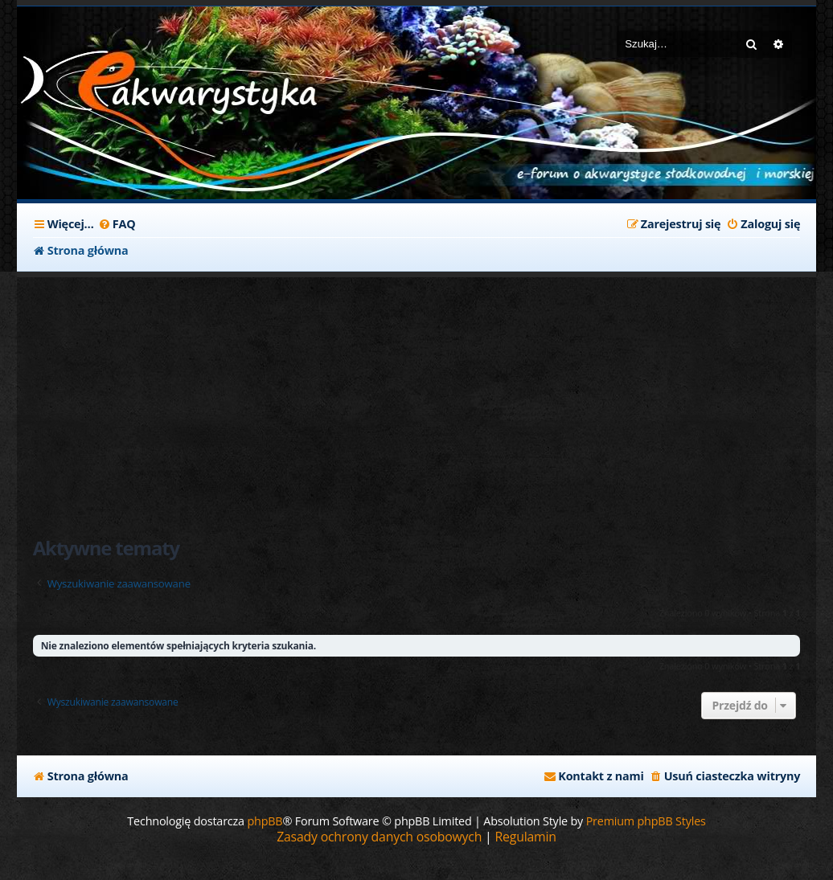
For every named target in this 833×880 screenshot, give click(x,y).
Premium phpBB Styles (646, 821)
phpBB (264, 821)
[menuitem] (117, 224)
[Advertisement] (417, 397)
